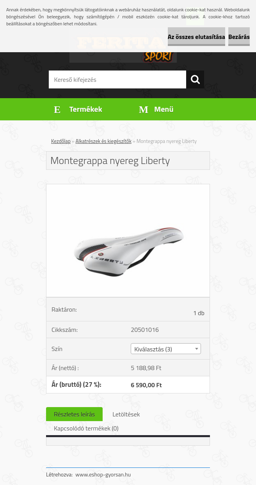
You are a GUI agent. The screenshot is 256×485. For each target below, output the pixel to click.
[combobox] (166, 348)
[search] (195, 79)
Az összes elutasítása (196, 36)
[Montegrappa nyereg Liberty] (128, 187)
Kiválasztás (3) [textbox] (153, 349)
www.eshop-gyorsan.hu (103, 474)
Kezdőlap (61, 141)
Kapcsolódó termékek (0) (86, 428)
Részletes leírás (74, 414)
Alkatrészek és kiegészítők (104, 141)
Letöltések (126, 414)
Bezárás (239, 36)
